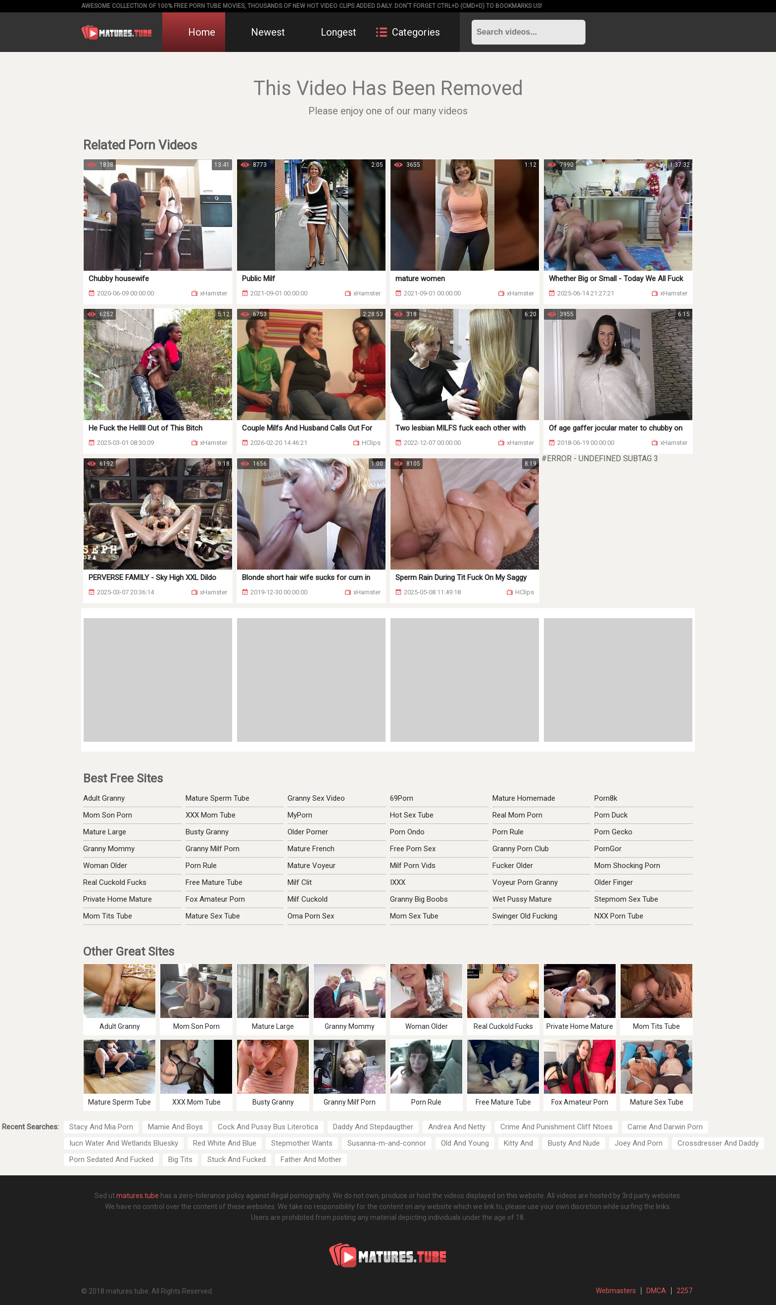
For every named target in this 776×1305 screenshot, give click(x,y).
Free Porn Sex (413, 848)
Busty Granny (207, 831)
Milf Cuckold (308, 899)
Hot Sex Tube (412, 815)
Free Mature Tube (214, 882)
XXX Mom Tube (211, 815)
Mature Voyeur (312, 865)
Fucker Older (512, 865)
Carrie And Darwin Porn (665, 1126)
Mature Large (104, 831)
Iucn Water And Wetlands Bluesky (123, 1143)
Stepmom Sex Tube (626, 899)
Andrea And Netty (456, 1126)
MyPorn (300, 815)
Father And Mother (311, 1159)
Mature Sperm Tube (217, 798)
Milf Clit (300, 882)
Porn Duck (611, 815)
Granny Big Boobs (419, 899)
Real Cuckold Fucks (114, 882)
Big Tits (180, 1159)
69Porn (401, 798)
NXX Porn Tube (618, 916)
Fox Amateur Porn (215, 899)
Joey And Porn (639, 1143)
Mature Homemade (523, 798)
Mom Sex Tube (414, 916)
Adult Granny (104, 798)
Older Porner (308, 831)
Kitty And (518, 1143)
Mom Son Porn (107, 815)
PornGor (608, 848)
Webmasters (616, 1291)
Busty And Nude (574, 1143)
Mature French (311, 848)
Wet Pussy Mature (522, 899)
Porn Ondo (407, 831)
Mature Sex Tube (213, 916)
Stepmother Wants (302, 1143)
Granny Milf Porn (213, 848)
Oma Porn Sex (311, 916)
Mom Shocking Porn (627, 865)
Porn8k (605, 798)
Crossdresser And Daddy (718, 1143)
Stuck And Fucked (236, 1159)
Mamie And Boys (175, 1126)
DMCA (656, 1291)
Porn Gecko (613, 831)
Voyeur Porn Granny (525, 882)
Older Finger (613, 882)
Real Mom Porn (517, 815)
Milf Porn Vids (413, 865)
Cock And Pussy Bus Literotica (268, 1126)
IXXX (397, 882)
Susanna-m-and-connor (386, 1143)
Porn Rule (201, 865)
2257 (684, 1291)
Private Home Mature (117, 899)
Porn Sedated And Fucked (111, 1159)
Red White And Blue (224, 1143)
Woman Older (105, 865)
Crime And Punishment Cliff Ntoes (556, 1126)
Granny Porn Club (520, 848)
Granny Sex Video (316, 798)
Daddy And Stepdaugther (373, 1126)
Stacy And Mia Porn (101, 1126)
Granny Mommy (109, 848)
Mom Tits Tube (107, 916)
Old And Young (465, 1143)
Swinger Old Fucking (524, 916)
